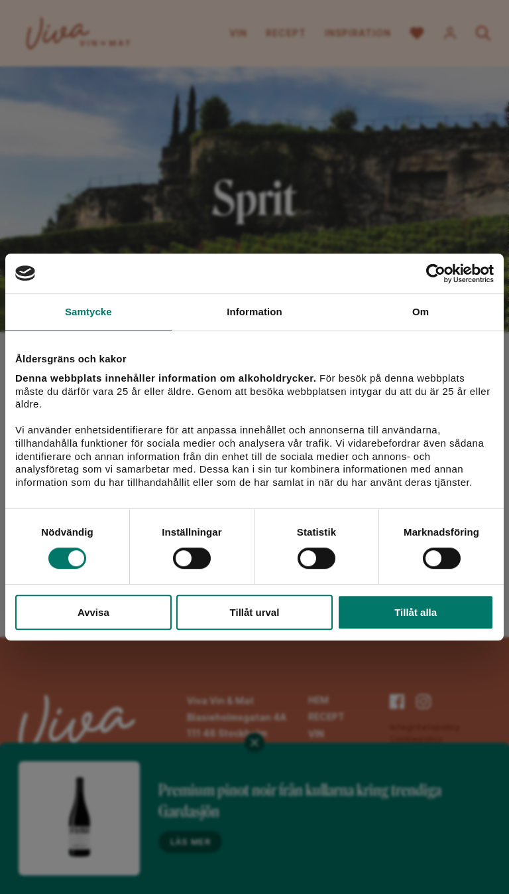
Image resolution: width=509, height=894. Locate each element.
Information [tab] (254, 311)
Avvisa (93, 612)
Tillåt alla (415, 612)
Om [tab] (420, 311)
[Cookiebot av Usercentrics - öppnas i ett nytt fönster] (436, 273)
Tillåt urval (255, 612)
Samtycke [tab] (88, 311)
